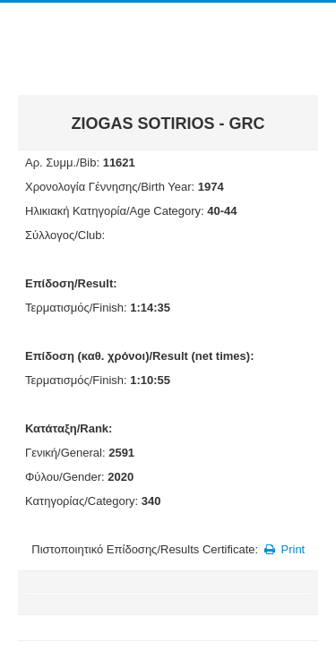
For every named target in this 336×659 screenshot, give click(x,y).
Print (284, 549)
